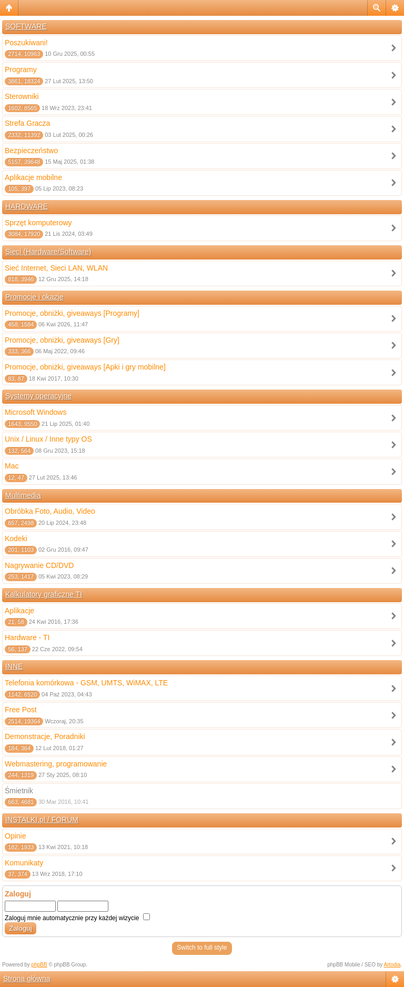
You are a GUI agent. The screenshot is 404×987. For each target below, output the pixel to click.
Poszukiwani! (26, 42)
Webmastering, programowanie (56, 764)
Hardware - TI (27, 637)
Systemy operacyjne (38, 396)
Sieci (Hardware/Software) (48, 251)
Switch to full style (202, 947)
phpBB (39, 965)
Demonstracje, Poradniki (45, 736)
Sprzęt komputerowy (38, 222)
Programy (21, 69)
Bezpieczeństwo (31, 150)
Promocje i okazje (34, 297)
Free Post (21, 709)
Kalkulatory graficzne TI (43, 594)
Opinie (15, 836)
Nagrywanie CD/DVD (39, 565)
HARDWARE (26, 206)
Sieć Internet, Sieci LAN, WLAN (56, 268)
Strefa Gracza (27, 123)
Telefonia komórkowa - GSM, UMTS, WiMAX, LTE (86, 683)
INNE (14, 666)
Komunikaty (24, 863)
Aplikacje (19, 610)
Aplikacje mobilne (33, 177)
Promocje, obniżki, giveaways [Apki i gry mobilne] (85, 367)
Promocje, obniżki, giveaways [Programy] (72, 313)
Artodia (392, 965)
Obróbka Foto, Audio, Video (50, 511)
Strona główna (26, 978)
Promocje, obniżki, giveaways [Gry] (62, 340)
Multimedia (23, 495)
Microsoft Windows (35, 412)
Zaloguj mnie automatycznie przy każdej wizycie (77, 918)
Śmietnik (19, 790)
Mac (11, 466)
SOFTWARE (26, 26)
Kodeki (16, 538)
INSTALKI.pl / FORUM (41, 819)
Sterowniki (22, 96)
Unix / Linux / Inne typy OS (48, 439)
